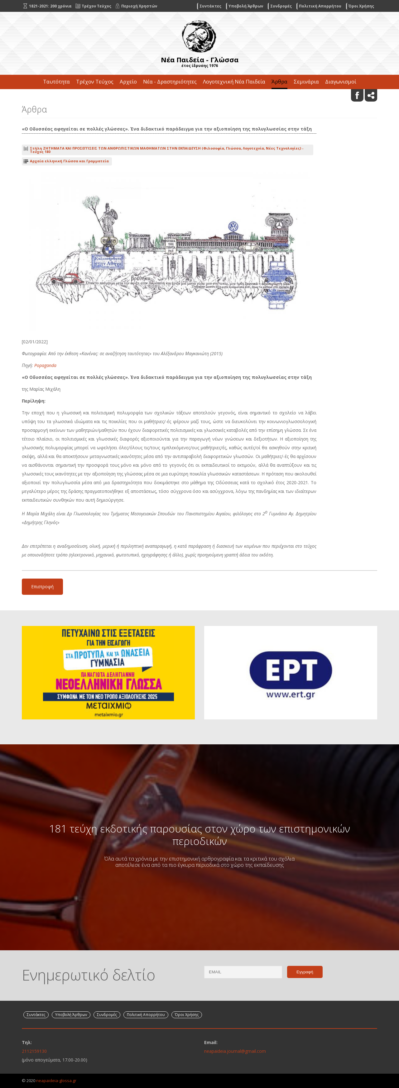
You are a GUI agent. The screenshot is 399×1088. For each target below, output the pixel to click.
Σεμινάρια (306, 81)
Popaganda (45, 365)
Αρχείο (128, 81)
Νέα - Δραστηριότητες (170, 81)
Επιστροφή (42, 586)
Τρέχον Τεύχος (94, 81)
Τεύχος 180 (166, 150)
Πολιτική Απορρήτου (320, 6)
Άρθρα (279, 81)
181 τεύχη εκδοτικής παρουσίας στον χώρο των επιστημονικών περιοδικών (199, 834)
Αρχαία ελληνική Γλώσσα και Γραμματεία (69, 161)
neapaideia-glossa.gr (56, 1080)
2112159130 (34, 1051)
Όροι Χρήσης (361, 6)
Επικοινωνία (199, 95)
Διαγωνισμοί (340, 81)
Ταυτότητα (56, 81)
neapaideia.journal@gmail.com (235, 1051)
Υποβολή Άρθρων (245, 6)
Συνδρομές (281, 6)
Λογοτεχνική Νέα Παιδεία (234, 81)
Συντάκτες (210, 6)
